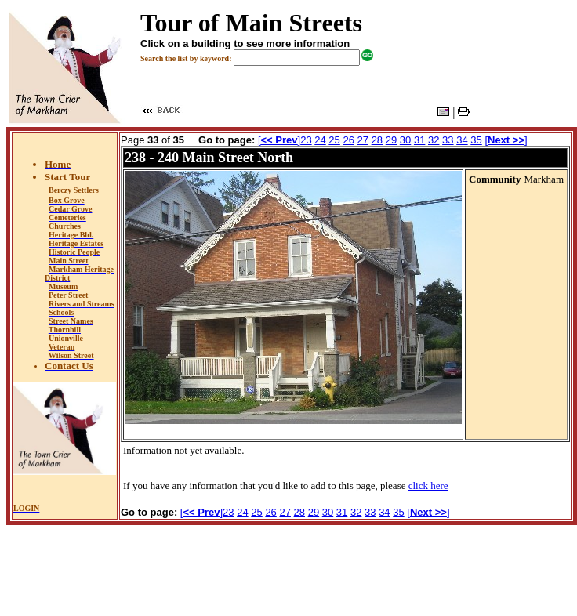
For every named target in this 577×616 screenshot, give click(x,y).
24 (319, 140)
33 (447, 140)
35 (475, 140)
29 (391, 140)
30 (405, 140)
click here (428, 485)
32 (433, 140)
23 (305, 140)
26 (348, 140)
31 (419, 140)
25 (333, 140)
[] (279, 140)
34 (461, 140)
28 (377, 140)
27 (362, 140)
